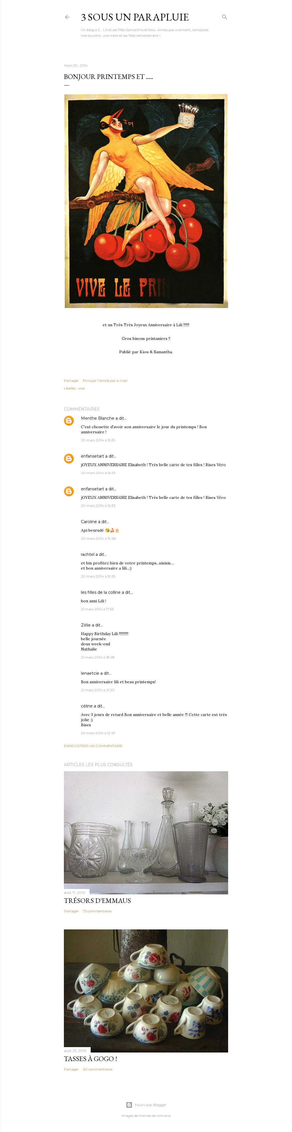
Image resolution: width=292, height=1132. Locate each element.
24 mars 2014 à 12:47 (98, 733)
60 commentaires (97, 1069)
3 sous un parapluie (135, 17)
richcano (164, 1115)
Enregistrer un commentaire (93, 746)
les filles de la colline (101, 592)
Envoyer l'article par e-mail (105, 380)
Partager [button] (71, 380)
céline (87, 706)
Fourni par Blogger (146, 1105)
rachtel (87, 554)
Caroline (89, 521)
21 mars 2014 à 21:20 (98, 690)
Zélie (86, 625)
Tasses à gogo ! (90, 1058)
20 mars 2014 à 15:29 (98, 440)
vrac (81, 388)
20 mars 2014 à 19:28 (98, 538)
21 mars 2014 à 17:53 (97, 609)
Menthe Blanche (97, 418)
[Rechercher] (224, 15)
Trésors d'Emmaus (97, 900)
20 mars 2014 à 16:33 (98, 473)
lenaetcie (90, 673)
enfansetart (92, 456)
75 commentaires (97, 911)
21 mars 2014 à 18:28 (98, 657)
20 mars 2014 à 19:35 (98, 576)
